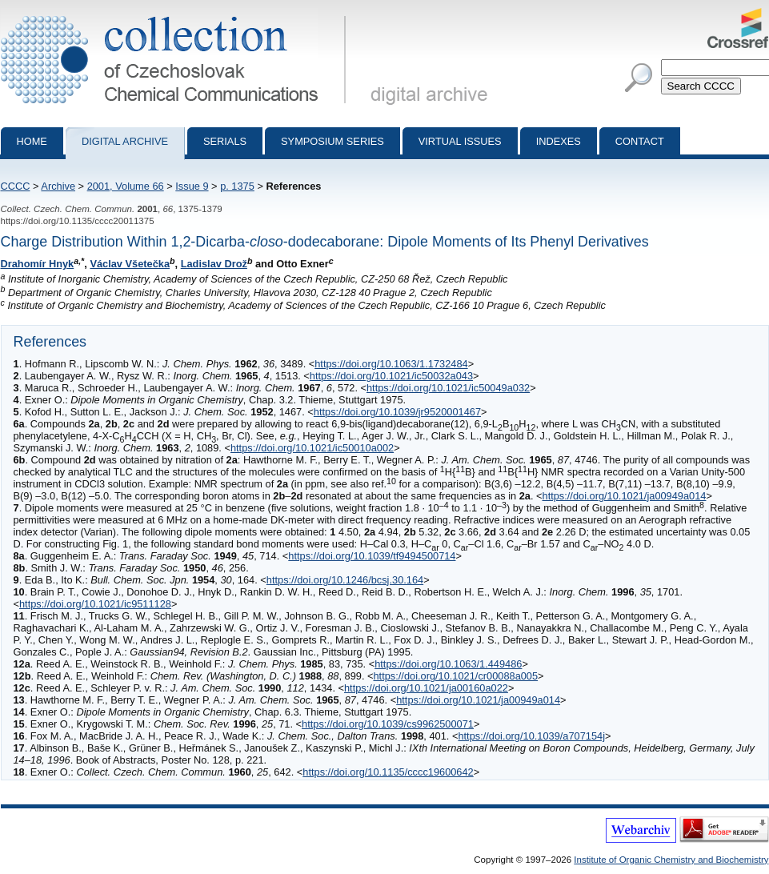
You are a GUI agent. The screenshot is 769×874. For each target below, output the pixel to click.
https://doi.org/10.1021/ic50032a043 (391, 376)
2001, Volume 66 (125, 186)
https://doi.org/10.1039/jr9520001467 (397, 412)
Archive (58, 186)
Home (32, 141)
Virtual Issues (460, 141)
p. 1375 (237, 186)
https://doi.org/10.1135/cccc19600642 (387, 772)
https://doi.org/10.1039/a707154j (531, 736)
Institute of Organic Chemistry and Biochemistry (671, 859)
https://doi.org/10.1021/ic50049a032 (448, 388)
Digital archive (125, 141)
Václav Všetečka (130, 264)
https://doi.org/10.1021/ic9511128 (95, 604)
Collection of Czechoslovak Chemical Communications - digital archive (176, 14)
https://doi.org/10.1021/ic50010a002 (312, 448)
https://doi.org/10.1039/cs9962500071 (388, 724)
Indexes (558, 141)
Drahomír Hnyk (37, 264)
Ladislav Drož (214, 264)
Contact (639, 141)
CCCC (15, 186)
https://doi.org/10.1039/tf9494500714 (371, 556)
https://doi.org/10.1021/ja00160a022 (426, 688)
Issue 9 (191, 186)
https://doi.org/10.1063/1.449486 (448, 664)
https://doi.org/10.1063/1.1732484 (390, 364)
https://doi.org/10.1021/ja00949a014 (625, 496)
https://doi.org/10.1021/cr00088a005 (455, 676)
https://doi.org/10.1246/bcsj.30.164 (344, 580)
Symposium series (332, 141)
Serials (224, 141)
